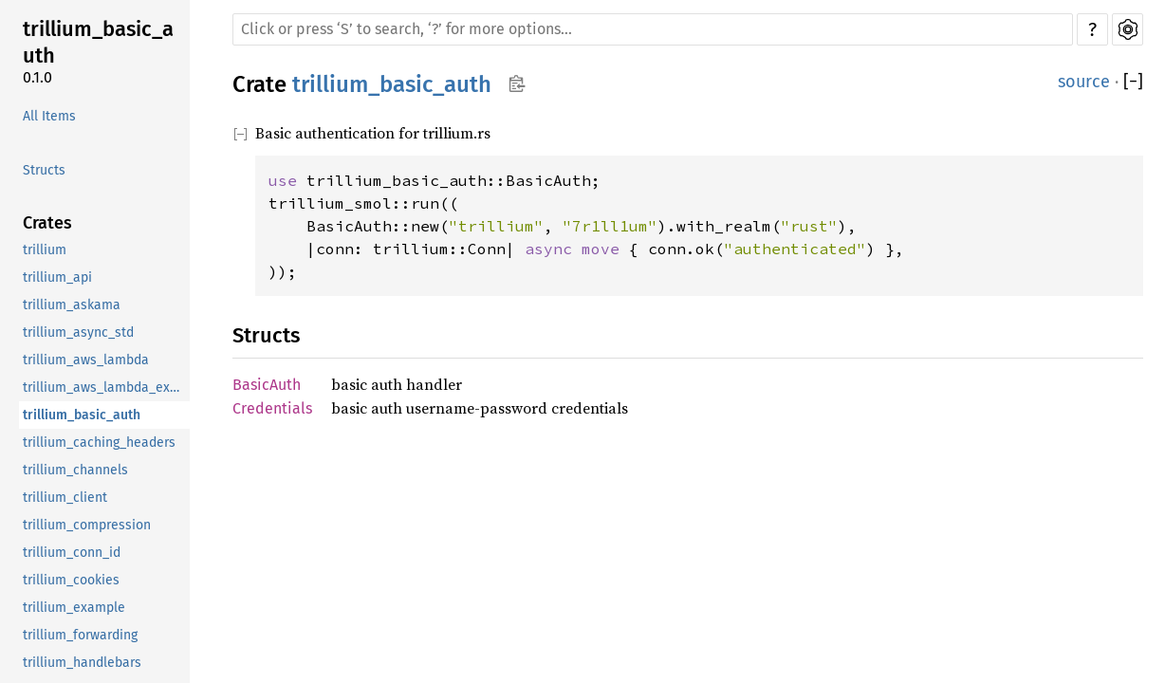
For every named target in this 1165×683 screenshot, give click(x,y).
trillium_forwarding (80, 635)
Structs (44, 170)
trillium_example (74, 608)
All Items (49, 116)
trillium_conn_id (71, 553)
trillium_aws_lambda (86, 360)
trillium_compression (87, 525)
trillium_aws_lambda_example (104, 387)
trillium (44, 250)
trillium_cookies (71, 580)
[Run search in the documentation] (652, 29)
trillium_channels (75, 470)
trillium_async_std (78, 332)
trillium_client (65, 497)
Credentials (272, 408)
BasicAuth (266, 385)
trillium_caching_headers (99, 442)
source (1084, 81)
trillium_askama (71, 305)
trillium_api (57, 277)
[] (1133, 82)
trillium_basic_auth (98, 42)
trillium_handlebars (82, 663)
